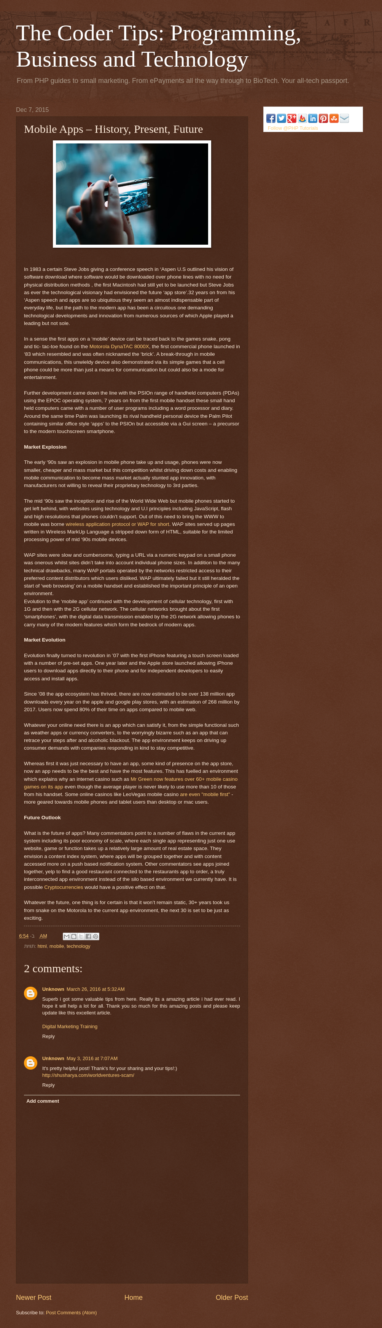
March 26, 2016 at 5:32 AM (96, 989)
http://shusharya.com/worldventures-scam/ (88, 1075)
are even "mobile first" (205, 794)
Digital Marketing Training (69, 1026)
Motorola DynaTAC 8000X (118, 346)
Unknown (53, 989)
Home (133, 1297)
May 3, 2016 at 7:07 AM (92, 1058)
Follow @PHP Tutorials (293, 128)
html (42, 946)
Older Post (232, 1297)
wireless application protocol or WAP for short (117, 524)
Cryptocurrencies (64, 887)
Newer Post (33, 1297)
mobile (56, 946)
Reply (48, 1036)
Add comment (42, 1101)
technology (78, 946)
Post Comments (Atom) (71, 1312)
